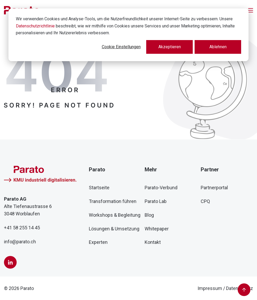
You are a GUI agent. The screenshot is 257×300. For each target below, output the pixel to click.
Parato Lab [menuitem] (156, 201)
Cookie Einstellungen (121, 46)
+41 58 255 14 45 (22, 227)
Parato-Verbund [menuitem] (161, 187)
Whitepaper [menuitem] (157, 228)
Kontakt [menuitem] (153, 242)
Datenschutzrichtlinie (35, 25)
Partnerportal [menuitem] (214, 187)
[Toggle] (250, 10)
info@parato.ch (20, 241)
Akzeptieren (169, 46)
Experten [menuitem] (98, 242)
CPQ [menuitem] (205, 201)
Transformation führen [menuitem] (112, 201)
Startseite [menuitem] (99, 187)
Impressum (210, 288)
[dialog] (128, 34)
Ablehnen (218, 46)
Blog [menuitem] (149, 215)
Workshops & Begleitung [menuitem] (114, 215)
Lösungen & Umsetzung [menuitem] (114, 228)
